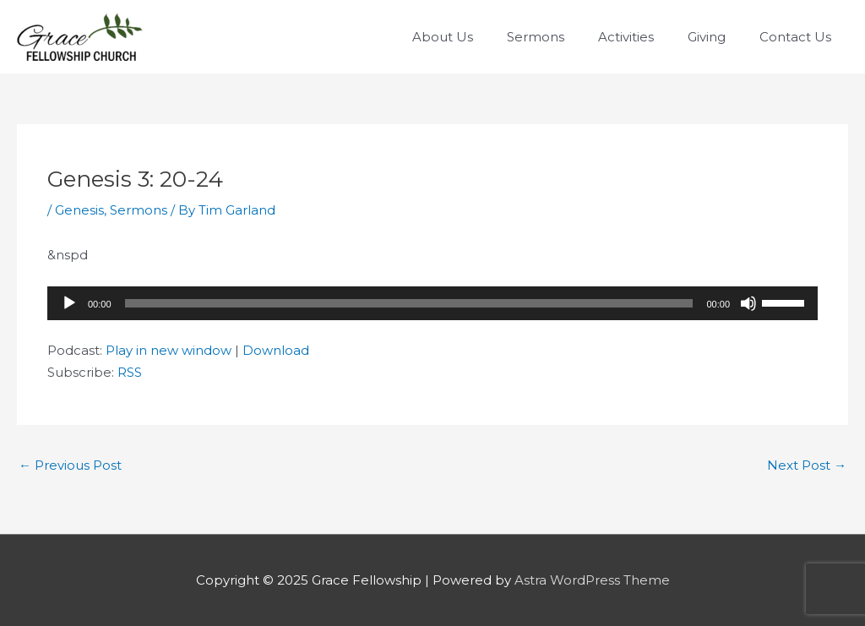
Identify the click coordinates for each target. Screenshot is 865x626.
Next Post (806, 465)
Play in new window (168, 350)
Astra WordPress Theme (592, 580)
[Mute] (748, 303)
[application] (432, 303)
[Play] (69, 303)
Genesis (79, 210)
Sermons (138, 210)
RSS (129, 372)
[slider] (409, 303)
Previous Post (70, 465)
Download (275, 350)
